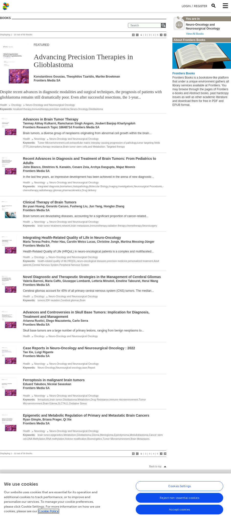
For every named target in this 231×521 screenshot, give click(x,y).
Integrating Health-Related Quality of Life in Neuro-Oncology (72, 238)
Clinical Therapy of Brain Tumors (49, 202)
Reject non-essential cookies (179, 500)
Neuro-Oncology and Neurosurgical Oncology (50, 105)
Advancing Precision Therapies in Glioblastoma (83, 61)
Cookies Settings (179, 488)
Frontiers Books (183, 73)
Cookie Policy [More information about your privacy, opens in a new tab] (49, 513)
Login (186, 6)
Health (3, 105)
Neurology (39, 139)
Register (200, 6)
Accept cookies (179, 512)
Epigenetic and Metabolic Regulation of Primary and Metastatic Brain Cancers (86, 415)
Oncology (16, 105)
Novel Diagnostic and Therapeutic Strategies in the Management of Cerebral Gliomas (92, 277)
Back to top (155, 466)
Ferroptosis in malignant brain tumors (54, 380)
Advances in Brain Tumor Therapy (50, 119)
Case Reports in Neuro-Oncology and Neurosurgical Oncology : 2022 (79, 348)
